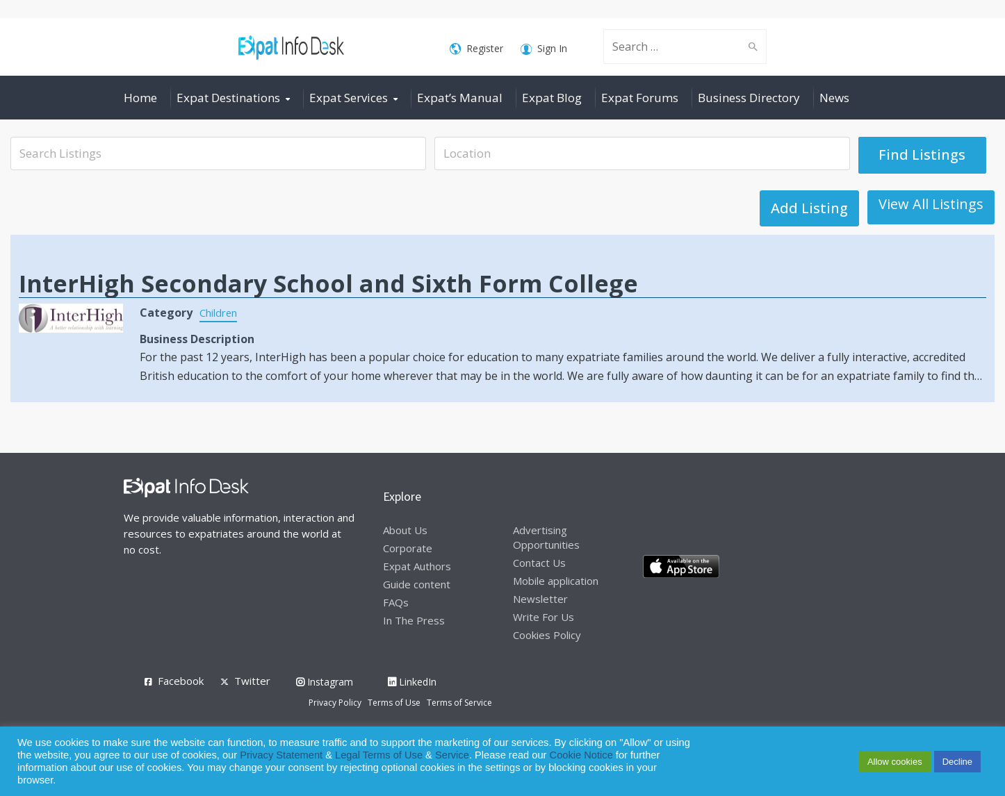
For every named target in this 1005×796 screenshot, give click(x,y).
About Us (405, 530)
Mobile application (555, 581)
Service (452, 755)
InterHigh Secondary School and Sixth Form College (328, 283)
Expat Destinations (228, 98)
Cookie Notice (581, 755)
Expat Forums (639, 98)
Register (476, 49)
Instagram (324, 681)
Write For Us (543, 617)
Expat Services (348, 98)
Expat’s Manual (459, 98)
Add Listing (944, 208)
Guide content (416, 584)
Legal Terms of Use (379, 755)
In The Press (414, 620)
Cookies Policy (547, 635)
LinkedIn (412, 681)
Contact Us (539, 563)
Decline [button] (957, 761)
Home (140, 98)
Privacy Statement (281, 755)
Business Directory (749, 98)
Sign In (544, 49)
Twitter (252, 681)
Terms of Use (394, 702)
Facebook (181, 681)
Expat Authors (417, 566)
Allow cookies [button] (894, 761)
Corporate (407, 548)
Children (221, 312)
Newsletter (540, 599)
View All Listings (823, 203)
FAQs (396, 602)
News (834, 98)
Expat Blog (552, 98)
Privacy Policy (335, 702)
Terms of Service (459, 702)
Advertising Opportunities (546, 537)
